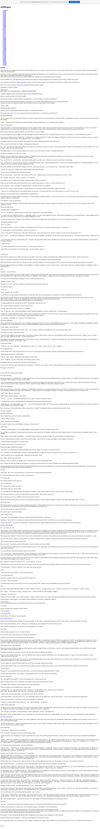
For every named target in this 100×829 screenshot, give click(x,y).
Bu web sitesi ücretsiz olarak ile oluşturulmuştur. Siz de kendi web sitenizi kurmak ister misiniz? (50, 2)
